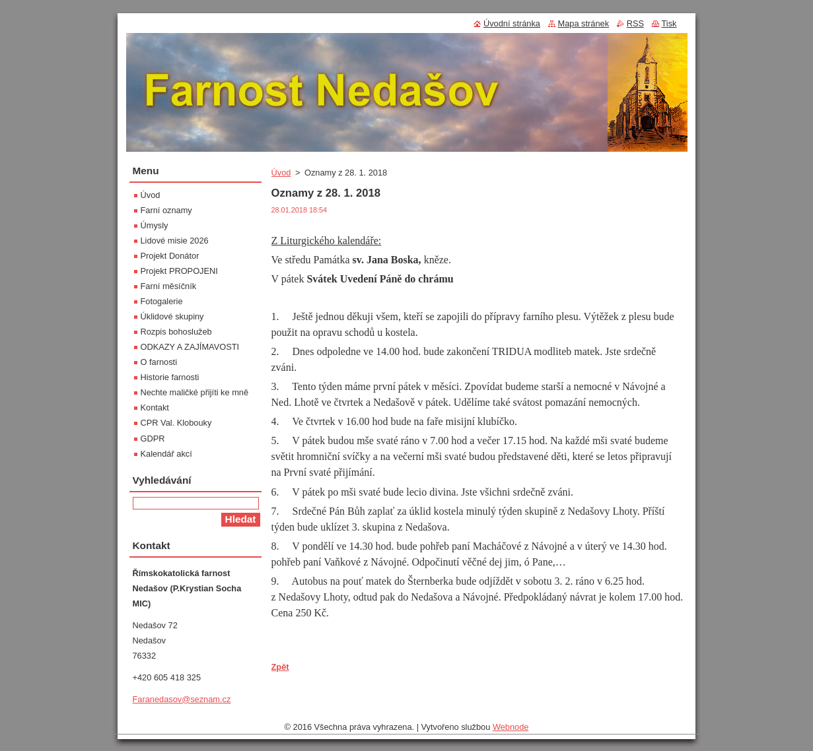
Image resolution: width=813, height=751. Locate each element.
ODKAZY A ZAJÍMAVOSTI (190, 347)
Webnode (511, 727)
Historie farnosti (170, 377)
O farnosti (159, 362)
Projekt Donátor (170, 256)
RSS (635, 23)
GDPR (153, 438)
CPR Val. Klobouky (176, 423)
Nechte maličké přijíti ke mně (195, 392)
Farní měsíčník (169, 286)
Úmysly (154, 225)
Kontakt (155, 407)
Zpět (280, 667)
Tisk (669, 23)
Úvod (281, 173)
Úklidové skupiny (172, 316)
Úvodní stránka (511, 23)
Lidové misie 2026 (175, 240)
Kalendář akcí (166, 454)
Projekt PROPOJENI (179, 271)
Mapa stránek (584, 23)
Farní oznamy (166, 210)
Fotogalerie (162, 301)
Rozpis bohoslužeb (176, 332)
